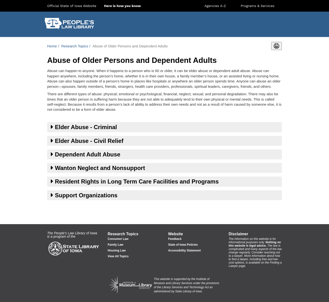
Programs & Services (257, 6)
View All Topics (118, 256)
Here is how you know (122, 6)
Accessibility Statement (184, 250)
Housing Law (117, 250)
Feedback (174, 239)
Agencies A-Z (215, 6)
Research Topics (74, 46)
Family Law (115, 244)
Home (52, 46)
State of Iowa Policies (183, 244)
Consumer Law (118, 239)
